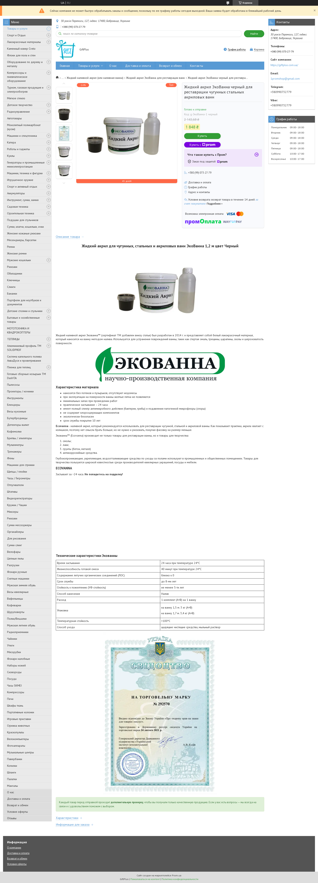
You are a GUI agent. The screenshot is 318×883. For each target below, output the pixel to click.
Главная (65, 65)
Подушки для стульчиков (22, 220)
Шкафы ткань (15, 705)
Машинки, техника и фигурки (25, 173)
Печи (10, 699)
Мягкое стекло (16, 98)
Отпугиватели (15, 485)
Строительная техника (20, 213)
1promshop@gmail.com (285, 78)
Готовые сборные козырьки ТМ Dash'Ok (26, 376)
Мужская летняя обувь (21, 625)
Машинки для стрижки (20, 465)
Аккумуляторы (16, 193)
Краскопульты (15, 732)
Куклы (11, 156)
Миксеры (12, 512)
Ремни (11, 247)
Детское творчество (19, 105)
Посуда (11, 679)
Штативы (12, 491)
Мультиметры (15, 445)
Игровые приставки (19, 719)
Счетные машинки (18, 578)
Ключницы (13, 280)
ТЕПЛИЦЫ (13, 339)
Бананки (12, 293)
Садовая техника (17, 206)
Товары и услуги (17, 28)
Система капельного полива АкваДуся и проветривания (24, 358)
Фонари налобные (18, 659)
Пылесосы (13, 385)
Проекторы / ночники (20, 391)
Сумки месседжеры (19, 525)
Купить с (202, 145)
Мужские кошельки (19, 260)
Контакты (196, 65)
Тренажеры (14, 451)
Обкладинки (14, 273)
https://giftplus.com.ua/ (284, 65)
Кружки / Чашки (17, 505)
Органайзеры (15, 532)
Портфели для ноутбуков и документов (24, 302)
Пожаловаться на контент (145, 879)
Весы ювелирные (18, 592)
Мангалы (12, 786)
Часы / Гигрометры (18, 478)
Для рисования (16, 538)
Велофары (13, 552)
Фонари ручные (17, 572)
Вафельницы (15, 598)
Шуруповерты (15, 612)
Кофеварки (14, 605)
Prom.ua (176, 875)
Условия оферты (17, 812)
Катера (11, 142)
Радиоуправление (18, 111)
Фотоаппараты (16, 745)
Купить (202, 136)
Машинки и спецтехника (22, 136)
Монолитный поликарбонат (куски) (24, 127)
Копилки (12, 766)
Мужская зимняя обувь (21, 585)
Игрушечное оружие (20, 180)
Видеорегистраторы (19, 498)
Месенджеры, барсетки (21, 240)
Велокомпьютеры (18, 739)
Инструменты (15, 398)
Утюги (10, 645)
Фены (10, 458)
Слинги (11, 287)
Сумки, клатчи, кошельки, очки (25, 226)
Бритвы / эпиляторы (19, 438)
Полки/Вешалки (17, 618)
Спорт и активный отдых (22, 186)
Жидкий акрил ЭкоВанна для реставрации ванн (155, 78)
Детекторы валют (18, 425)
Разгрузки (13, 565)
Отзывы (11, 818)
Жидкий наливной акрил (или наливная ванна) (95, 78)
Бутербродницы (17, 418)
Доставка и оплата (18, 799)
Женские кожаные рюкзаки (24, 233)
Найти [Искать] (254, 33)
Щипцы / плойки (17, 471)
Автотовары (14, 118)
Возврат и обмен (17, 805)
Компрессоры (15, 692)
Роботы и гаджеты (18, 149)
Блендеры (13, 405)
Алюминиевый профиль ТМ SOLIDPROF (24, 348)
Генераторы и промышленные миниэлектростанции (26, 164)
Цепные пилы (15, 558)
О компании (14, 847)
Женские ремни (17, 253)
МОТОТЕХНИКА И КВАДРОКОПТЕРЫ (18, 330)
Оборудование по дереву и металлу (25, 64)
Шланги (11, 772)
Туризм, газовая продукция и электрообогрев (25, 89)
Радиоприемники (17, 632)
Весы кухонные (16, 411)
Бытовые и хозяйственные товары (23, 320)
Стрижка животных (18, 725)
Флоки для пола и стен (21, 55)
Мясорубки (14, 652)
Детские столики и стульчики (24, 311)
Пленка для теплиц (19, 367)
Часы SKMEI (14, 685)
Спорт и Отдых (16, 35)
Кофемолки (14, 431)
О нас (10, 792)
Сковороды (14, 672)
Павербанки (14, 759)
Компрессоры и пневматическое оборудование (17, 77)
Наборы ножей (16, 665)
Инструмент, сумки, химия (23, 200)
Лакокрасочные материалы (24, 42)
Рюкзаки (12, 267)
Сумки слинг (14, 545)
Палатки (12, 779)
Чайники (12, 639)
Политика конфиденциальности (180, 879)
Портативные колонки (20, 712)
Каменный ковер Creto (21, 48)
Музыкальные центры (20, 752)
